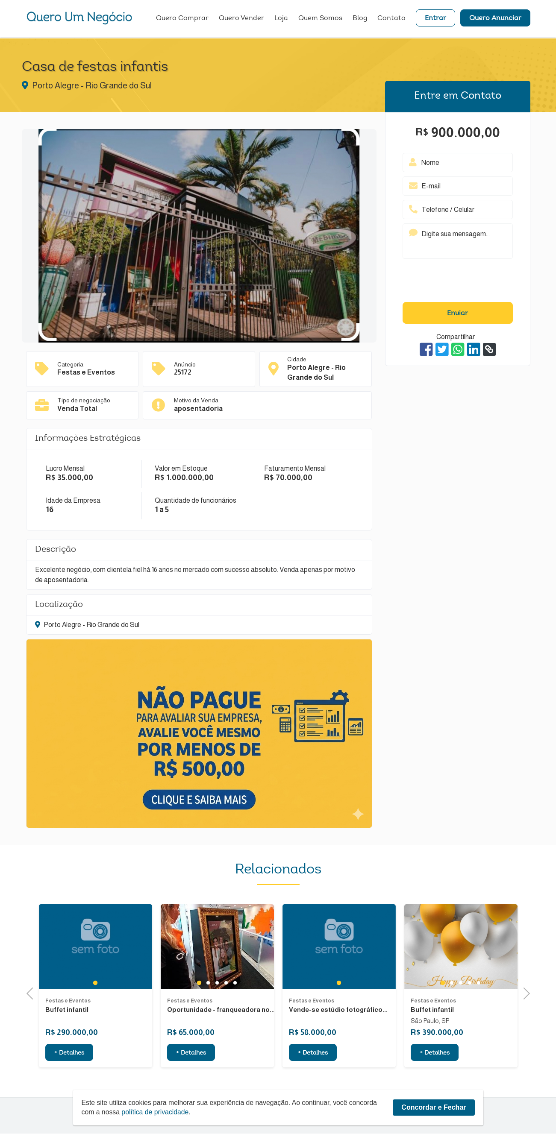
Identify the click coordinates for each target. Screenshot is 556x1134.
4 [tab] (225, 1024)
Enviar (457, 313)
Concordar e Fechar (433, 1107)
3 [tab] (216, 1024)
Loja (281, 19)
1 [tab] (95, 1025)
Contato (391, 19)
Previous (32, 992)
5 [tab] (234, 1024)
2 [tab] (207, 1024)
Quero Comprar (182, 19)
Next (524, 992)
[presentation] (458, 282)
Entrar (435, 19)
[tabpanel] (95, 988)
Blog (360, 19)
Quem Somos (320, 19)
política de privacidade (156, 1112)
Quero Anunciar (495, 19)
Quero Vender (241, 19)
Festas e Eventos (68, 1042)
